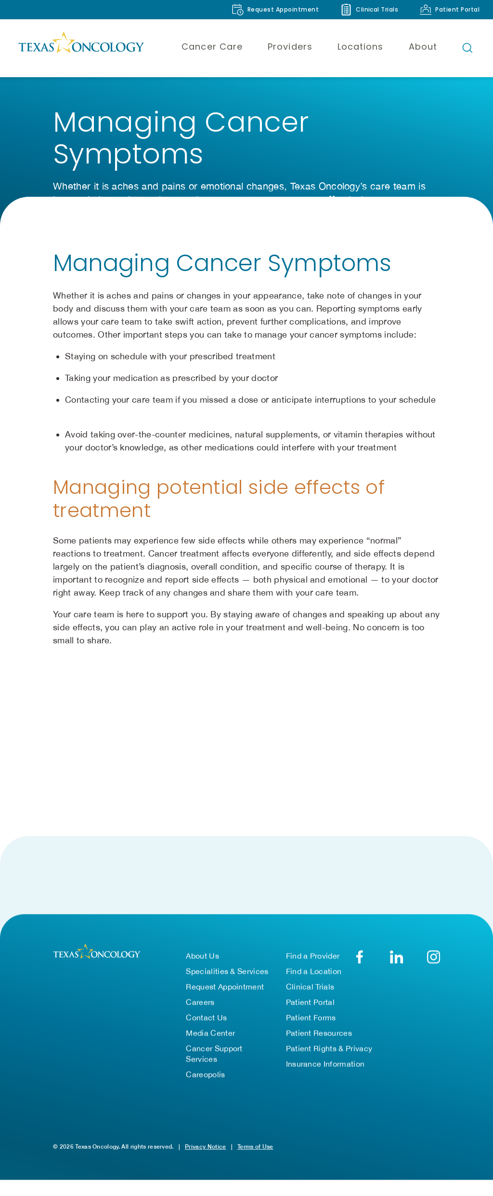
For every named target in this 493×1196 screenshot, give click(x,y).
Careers (200, 1007)
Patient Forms (311, 1022)
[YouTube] (433, 961)
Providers (290, 47)
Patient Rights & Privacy (329, 1053)
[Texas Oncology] (80, 48)
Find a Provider (313, 960)
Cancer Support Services (214, 1058)
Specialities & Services (227, 976)
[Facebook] (359, 961)
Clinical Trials (310, 991)
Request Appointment (225, 991)
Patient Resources (319, 1037)
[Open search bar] (467, 48)
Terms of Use (255, 1151)
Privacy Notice (205, 1151)
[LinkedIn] (396, 961)
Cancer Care (212, 47)
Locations (360, 47)
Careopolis (205, 1079)
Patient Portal (310, 1007)
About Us (202, 960)
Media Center (210, 1037)
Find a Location (314, 976)
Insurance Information (325, 1068)
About (423, 47)
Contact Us (206, 1022)
